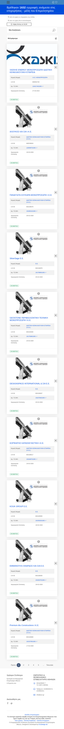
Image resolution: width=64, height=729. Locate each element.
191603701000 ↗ (40, 580)
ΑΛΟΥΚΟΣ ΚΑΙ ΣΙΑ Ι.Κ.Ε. (21, 132)
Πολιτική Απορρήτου (43, 720)
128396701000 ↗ (31, 148)
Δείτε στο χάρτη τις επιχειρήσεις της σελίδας (22, 17)
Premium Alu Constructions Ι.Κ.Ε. (24, 625)
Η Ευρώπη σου (11, 683)
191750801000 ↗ (31, 336)
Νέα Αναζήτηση (14, 30)
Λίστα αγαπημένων (56, 2)
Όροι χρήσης (19, 720)
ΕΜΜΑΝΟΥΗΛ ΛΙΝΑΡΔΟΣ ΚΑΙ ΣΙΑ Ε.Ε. (27, 566)
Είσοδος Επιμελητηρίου (32, 714)
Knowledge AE (43, 724)
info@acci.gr (40, 695)
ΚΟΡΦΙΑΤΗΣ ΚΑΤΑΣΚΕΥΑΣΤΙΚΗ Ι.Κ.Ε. (27, 443)
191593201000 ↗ (40, 520)
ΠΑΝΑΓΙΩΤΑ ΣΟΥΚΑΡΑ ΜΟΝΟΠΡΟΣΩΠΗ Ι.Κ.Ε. (31, 195)
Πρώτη (13, 665)
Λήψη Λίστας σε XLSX (19, 24)
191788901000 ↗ (40, 272)
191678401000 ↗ (40, 398)
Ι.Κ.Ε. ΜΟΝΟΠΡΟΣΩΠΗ (39, 77)
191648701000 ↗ (31, 459)
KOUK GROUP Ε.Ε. (18, 506)
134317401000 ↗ (37, 86)
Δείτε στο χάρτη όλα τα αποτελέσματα (20, 20)
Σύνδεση (53, 2)
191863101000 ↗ (31, 211)
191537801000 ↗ (31, 641)
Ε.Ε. (36, 263)
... (43, 665)
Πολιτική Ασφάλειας (30, 720)
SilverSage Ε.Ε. (17, 258)
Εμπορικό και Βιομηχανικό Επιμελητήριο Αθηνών (15, 680)
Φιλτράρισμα (13, 38)
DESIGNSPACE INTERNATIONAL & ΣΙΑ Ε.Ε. (30, 383)
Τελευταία (49, 665)
